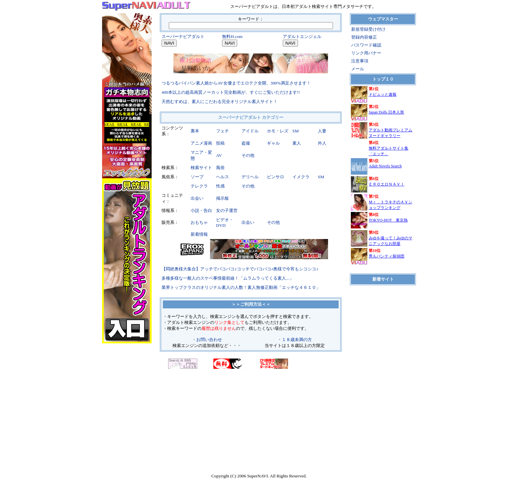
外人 (322, 143)
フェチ (222, 130)
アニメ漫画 (201, 143)
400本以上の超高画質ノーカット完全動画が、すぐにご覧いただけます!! (231, 92)
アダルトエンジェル (302, 36)
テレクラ (199, 186)
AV (219, 155)
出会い (197, 198)
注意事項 (359, 60)
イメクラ (301, 176)
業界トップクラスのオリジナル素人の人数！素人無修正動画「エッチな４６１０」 (241, 287)
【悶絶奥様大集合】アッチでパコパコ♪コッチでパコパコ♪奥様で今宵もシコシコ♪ (240, 268)
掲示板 (222, 198)
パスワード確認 (366, 45)
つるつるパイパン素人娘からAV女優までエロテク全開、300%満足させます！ (236, 83)
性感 (220, 186)
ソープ (197, 176)
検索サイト (201, 167)
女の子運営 (227, 210)
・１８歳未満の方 (295, 339)
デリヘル (250, 176)
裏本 (195, 130)
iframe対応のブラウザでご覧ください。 (383, 179)
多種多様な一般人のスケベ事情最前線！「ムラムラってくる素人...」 (228, 278)
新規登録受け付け (368, 29)
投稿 (220, 143)
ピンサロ (275, 176)
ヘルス (222, 176)
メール (357, 68)
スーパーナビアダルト (183, 36)
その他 (247, 155)
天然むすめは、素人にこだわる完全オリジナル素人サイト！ (220, 101)
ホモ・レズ (277, 130)
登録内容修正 (364, 37)
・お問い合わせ (207, 339)
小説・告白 (201, 210)
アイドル (250, 130)
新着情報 (199, 234)
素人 (296, 143)
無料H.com (232, 36)
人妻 (322, 130)
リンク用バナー (366, 53)
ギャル (273, 143)
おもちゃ (199, 222)
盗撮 (245, 143)
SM (295, 130)
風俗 (220, 167)
